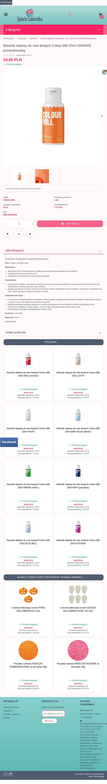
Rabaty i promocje (11, 707)
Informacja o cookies (82, 774)
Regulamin (8, 711)
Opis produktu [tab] (15, 251)
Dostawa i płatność (11, 714)
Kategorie (53, 30)
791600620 (86, 717)
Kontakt (6, 718)
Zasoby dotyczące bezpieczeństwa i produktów (23, 189)
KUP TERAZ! (70, 224)
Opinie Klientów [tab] (16, 332)
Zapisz (49, 721)
